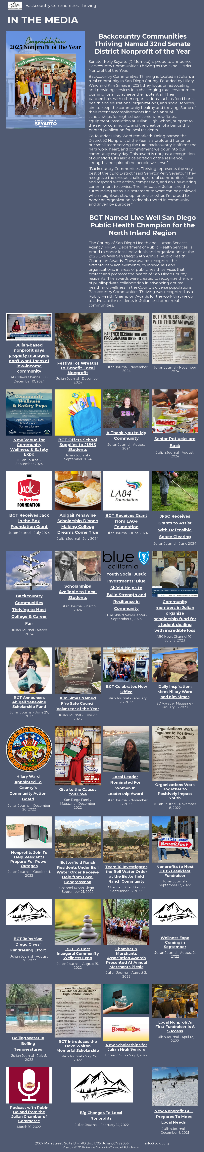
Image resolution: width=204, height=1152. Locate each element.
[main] (102, 20)
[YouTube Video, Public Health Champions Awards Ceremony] (45, 234)
